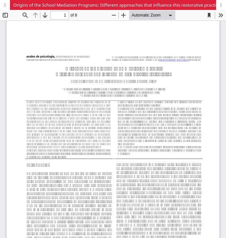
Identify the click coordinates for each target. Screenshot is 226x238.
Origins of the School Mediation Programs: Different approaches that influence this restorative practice (116, 5)
